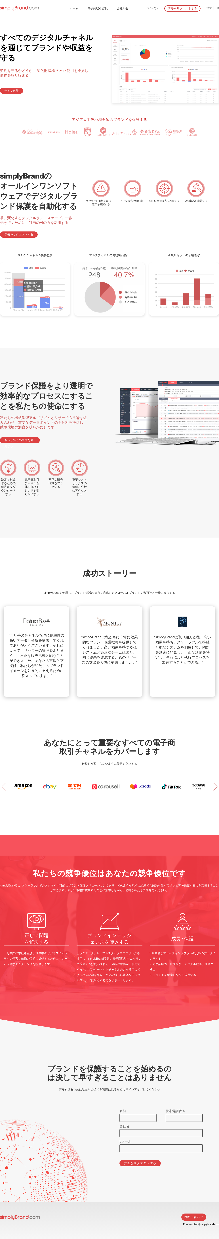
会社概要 (122, 8)
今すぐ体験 (11, 90)
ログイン (152, 8)
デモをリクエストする (182, 8)
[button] (215, 787)
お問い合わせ (194, 1217)
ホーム (74, 8)
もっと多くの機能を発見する (18, 440)
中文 (209, 8)
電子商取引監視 (97, 8)
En (217, 8)
